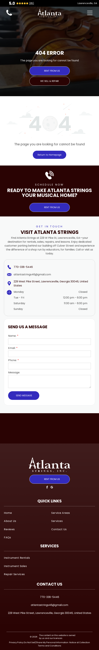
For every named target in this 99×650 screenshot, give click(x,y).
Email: (11, 348)
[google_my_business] (52, 487)
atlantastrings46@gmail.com (32, 274)
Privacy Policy (16, 642)
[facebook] (47, 487)
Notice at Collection (79, 642)
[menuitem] (26, 513)
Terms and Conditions (49, 645)
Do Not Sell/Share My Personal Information (46, 642)
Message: (14, 372)
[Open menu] (89, 13)
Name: (12, 336)
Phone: (12, 360)
